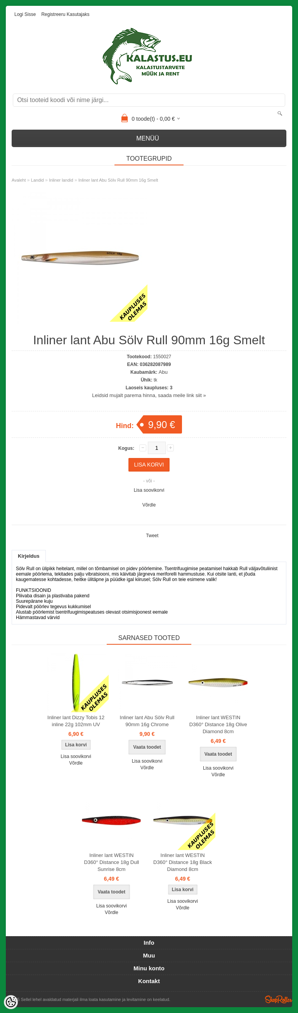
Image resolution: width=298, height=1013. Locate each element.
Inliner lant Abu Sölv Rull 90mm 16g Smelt (118, 180)
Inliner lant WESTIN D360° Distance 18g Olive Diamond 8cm (218, 724)
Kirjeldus (29, 556)
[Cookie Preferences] (11, 1002)
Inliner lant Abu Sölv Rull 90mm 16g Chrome (147, 721)
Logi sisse (25, 14)
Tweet (152, 535)
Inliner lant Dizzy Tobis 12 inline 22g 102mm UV (75, 721)
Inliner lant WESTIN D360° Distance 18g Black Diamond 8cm (182, 862)
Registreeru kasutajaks (65, 14)
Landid (37, 180)
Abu (163, 372)
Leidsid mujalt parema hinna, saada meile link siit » (149, 395)
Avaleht (19, 180)
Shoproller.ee (278, 999)
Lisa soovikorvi (149, 490)
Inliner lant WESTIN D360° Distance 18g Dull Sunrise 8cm (111, 862)
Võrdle (149, 505)
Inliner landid (61, 180)
